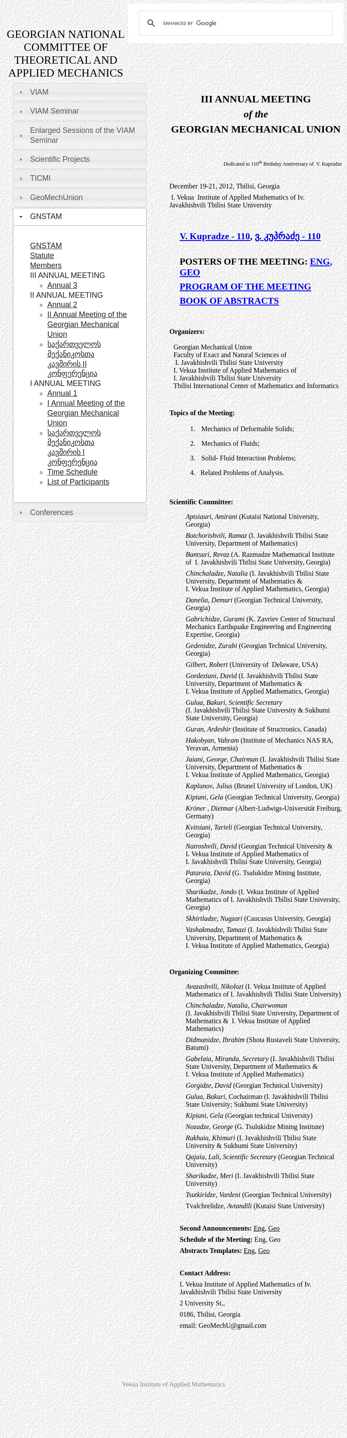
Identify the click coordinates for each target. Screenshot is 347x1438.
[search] (234, 23)
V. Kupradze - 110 (215, 236)
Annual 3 (62, 285)
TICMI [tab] (34, 178)
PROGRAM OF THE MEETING (245, 286)
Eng (259, 1228)
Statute (42, 255)
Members (46, 265)
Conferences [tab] (45, 512)
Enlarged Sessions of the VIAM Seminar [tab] (76, 135)
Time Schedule (72, 472)
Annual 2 (62, 304)
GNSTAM (46, 245)
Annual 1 (62, 393)
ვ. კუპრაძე (278, 236)
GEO (190, 272)
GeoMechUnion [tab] (50, 197)
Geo (274, 1228)
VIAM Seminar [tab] (48, 111)
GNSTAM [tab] (39, 216)
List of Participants (78, 482)
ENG (320, 261)
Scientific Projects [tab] (53, 159)
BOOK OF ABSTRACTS (229, 301)
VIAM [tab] (33, 92)
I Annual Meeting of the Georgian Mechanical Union (86, 413)
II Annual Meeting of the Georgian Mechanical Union (87, 324)
